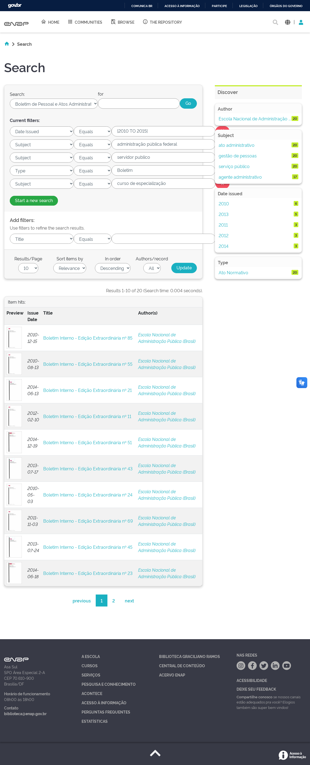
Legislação (248, 6)
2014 (223, 246)
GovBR (14, 5)
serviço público (234, 166)
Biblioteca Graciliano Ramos (189, 656)
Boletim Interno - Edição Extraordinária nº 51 (87, 442)
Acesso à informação (182, 6)
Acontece (92, 693)
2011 (223, 225)
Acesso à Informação (104, 702)
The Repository (162, 22)
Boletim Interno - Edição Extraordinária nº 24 (87, 495)
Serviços (91, 674)
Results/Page (28, 258)
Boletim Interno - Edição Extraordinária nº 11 (87, 416)
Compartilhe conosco (254, 696)
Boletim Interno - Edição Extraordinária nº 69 (88, 521)
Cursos (90, 665)
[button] (288, 21)
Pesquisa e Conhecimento (109, 684)
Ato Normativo (233, 272)
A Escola (91, 656)
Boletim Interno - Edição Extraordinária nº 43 (87, 468)
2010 (224, 203)
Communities (84, 22)
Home (50, 22)
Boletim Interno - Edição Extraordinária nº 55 (87, 364)
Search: (17, 94)
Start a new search (34, 200)
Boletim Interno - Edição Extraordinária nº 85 (87, 338)
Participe (219, 6)
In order (113, 258)
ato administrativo (237, 145)
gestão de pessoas (238, 156)
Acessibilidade (252, 680)
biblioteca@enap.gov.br (25, 713)
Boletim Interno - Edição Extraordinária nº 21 (87, 390)
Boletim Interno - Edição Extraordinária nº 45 (87, 547)
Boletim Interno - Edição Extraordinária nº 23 (87, 573)
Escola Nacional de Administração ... (255, 118)
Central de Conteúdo (182, 665)
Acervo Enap (172, 674)
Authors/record (152, 258)
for (101, 94)
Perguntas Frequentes (106, 711)
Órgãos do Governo (286, 6)
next (129, 601)
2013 (223, 214)
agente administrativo (240, 177)
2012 (223, 235)
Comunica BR (141, 6)
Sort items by (70, 258)
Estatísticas (95, 721)
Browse (122, 22)
